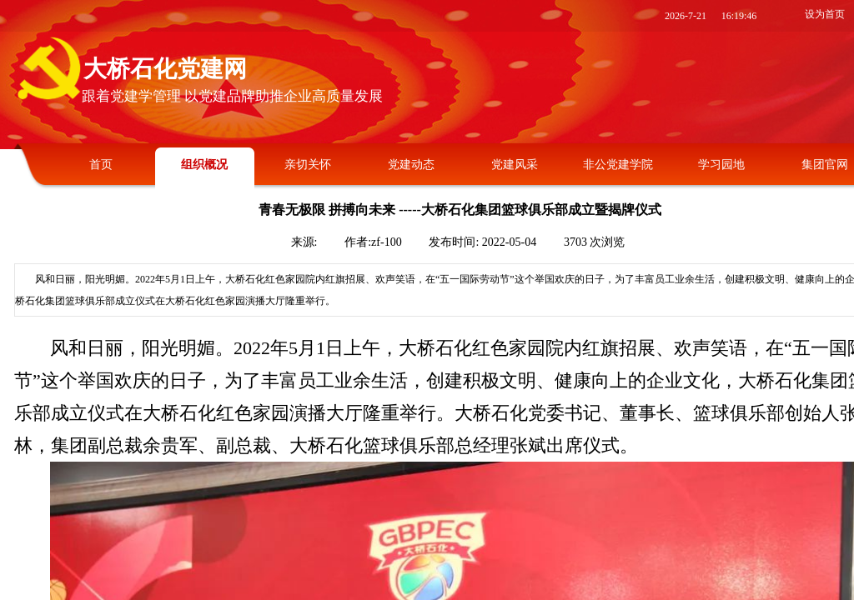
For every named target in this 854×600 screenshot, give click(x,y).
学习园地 (721, 164)
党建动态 (411, 164)
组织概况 (204, 164)
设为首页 (825, 14)
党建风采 (514, 164)
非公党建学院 (618, 164)
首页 (101, 164)
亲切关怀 (307, 164)
